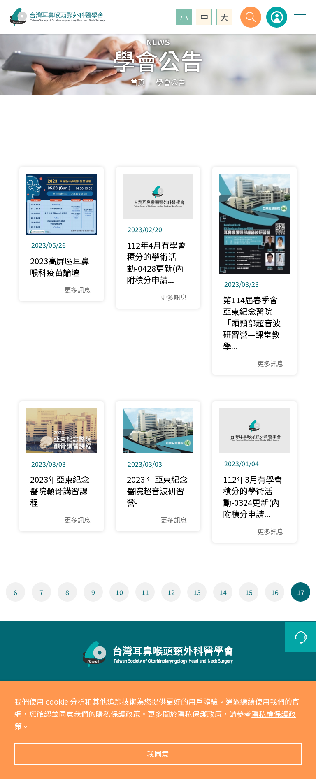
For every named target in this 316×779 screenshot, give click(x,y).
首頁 (137, 82)
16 (275, 592)
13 (197, 592)
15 (249, 592)
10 (119, 592)
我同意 (158, 754)
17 (300, 592)
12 (171, 592)
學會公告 (171, 82)
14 (223, 592)
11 (145, 592)
